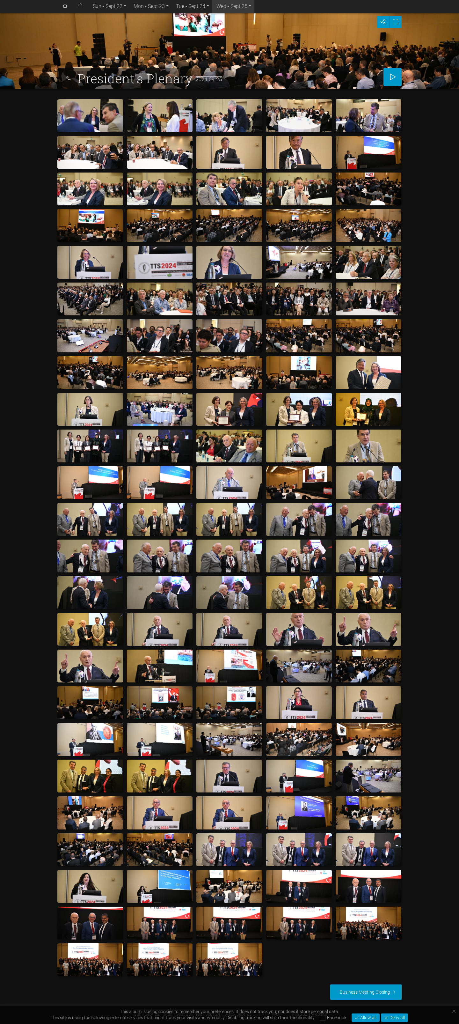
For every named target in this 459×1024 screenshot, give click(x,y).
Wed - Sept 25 (231, 6)
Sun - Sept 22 (107, 6)
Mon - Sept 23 (149, 6)
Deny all (397, 1017)
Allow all (367, 1017)
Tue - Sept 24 (190, 6)
